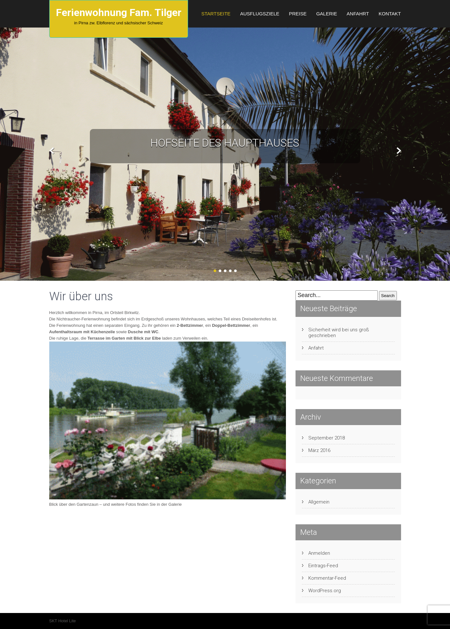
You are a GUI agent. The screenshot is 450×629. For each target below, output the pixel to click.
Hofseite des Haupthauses (224, 142)
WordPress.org (324, 590)
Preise (297, 13)
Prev (52, 151)
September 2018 (326, 438)
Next (398, 151)
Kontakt (390, 13)
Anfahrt (358, 13)
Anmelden (319, 553)
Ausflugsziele (260, 13)
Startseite (215, 13)
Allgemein (318, 502)
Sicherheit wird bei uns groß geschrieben (338, 332)
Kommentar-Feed (327, 578)
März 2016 (319, 450)
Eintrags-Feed (323, 566)
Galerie (326, 13)
